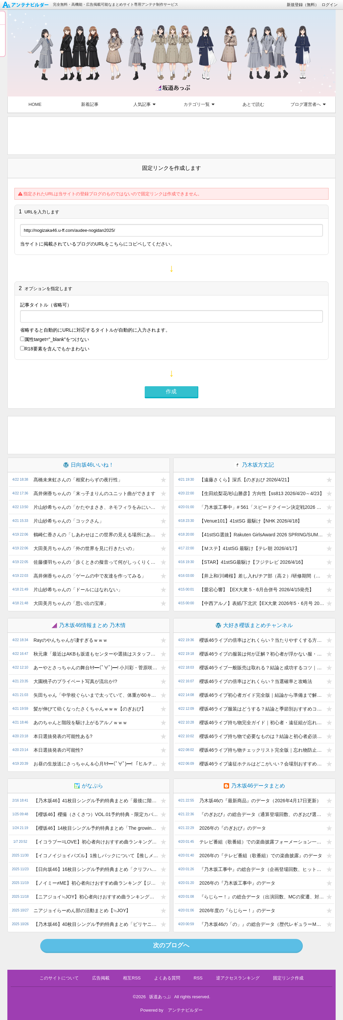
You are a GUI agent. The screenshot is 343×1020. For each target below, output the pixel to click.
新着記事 (89, 104)
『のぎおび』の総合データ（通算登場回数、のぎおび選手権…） (261, 814)
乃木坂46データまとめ (254, 786)
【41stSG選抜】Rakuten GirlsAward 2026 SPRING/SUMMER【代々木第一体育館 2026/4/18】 (261, 534)
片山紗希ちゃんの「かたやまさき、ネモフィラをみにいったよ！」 (95, 507)
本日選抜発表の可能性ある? (62, 736)
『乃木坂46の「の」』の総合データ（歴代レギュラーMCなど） (261, 924)
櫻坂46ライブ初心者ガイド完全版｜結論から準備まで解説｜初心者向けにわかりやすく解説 (261, 695)
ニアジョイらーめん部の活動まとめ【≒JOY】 (82, 910)
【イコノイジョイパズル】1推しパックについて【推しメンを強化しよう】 (95, 855)
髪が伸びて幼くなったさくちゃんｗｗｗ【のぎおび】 (89, 708)
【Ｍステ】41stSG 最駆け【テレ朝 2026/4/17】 (249, 548)
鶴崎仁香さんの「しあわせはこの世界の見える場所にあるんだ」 (95, 534)
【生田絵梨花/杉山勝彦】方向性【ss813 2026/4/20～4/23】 (261, 493)
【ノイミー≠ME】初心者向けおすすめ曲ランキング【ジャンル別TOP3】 (95, 883)
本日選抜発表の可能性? (58, 750)
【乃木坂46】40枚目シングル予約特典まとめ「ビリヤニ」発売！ (95, 924)
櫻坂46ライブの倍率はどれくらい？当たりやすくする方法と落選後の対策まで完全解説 (261, 640)
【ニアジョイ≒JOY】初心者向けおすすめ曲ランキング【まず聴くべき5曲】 (95, 896)
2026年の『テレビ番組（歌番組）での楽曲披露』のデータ (260, 855)
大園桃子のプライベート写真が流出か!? (75, 681)
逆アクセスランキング (238, 977)
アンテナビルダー (185, 1010)
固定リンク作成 (288, 977)
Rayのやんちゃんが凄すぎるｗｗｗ (70, 640)
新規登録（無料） (303, 4)
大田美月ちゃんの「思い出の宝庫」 (71, 603)
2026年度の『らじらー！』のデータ (237, 910)
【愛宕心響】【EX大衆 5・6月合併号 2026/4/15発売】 (256, 589)
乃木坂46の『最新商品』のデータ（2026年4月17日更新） (260, 800)
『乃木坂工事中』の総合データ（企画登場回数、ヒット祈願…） (261, 869)
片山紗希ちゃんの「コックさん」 (68, 521)
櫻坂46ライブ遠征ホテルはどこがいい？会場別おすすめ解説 (261, 763)
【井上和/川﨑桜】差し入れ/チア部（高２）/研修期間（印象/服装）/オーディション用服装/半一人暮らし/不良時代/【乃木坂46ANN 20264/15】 (261, 576)
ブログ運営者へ (308, 104)
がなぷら (88, 786)
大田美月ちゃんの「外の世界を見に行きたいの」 (85, 548)
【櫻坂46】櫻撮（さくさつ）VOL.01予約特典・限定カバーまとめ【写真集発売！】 (95, 814)
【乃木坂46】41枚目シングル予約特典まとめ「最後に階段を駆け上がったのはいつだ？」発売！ (95, 800)
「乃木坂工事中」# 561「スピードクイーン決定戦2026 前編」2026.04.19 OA (261, 507)
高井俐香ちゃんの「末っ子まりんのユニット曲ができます (94, 493)
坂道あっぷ (160, 996)
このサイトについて (59, 977)
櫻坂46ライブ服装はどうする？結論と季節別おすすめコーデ (261, 708)
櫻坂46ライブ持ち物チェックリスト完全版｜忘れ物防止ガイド (261, 750)
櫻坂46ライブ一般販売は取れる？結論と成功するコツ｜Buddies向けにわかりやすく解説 (261, 667)
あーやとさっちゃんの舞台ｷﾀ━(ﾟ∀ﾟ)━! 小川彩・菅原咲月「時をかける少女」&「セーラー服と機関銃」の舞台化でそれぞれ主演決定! (95, 667)
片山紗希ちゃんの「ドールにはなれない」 (78, 589)
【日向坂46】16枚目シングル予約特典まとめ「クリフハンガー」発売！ (95, 869)
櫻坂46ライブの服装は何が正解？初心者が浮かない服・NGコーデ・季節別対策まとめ (261, 654)
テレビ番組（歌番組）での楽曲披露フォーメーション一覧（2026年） (261, 841)
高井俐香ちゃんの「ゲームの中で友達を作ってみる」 (89, 576)
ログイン (330, 4)
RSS (198, 977)
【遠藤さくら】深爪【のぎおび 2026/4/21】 (245, 479)
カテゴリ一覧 (199, 104)
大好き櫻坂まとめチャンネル (254, 625)
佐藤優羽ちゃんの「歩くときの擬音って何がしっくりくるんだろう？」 (95, 562)
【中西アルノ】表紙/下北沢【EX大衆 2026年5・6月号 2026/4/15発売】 (261, 603)
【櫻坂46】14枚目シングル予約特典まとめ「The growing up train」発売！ (95, 828)
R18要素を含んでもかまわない (54, 348)
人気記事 (144, 104)
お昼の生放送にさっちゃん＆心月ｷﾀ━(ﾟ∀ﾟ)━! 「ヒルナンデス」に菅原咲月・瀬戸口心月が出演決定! (95, 763)
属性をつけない (54, 339)
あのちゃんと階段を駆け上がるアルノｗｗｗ (80, 722)
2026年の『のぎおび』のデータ (232, 828)
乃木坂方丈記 (254, 465)
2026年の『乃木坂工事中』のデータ (237, 883)
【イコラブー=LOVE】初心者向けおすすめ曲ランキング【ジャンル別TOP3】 (95, 841)
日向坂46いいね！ (88, 465)
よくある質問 (167, 977)
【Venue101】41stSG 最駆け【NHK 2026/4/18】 (250, 521)
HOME (35, 104)
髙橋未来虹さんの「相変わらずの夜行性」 (78, 479)
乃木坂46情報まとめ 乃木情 (88, 625)
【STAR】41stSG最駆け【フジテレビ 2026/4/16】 (252, 562)
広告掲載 (101, 977)
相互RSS (132, 977)
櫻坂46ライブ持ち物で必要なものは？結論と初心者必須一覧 (261, 736)
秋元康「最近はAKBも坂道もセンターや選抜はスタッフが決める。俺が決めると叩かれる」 (95, 654)
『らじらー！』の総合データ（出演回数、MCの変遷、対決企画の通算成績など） (261, 896)
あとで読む (253, 104)
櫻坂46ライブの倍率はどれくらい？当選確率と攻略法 (256, 681)
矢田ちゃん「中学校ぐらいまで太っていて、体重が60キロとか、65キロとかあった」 (95, 695)
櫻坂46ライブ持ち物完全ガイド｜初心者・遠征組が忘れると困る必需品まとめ (261, 722)
